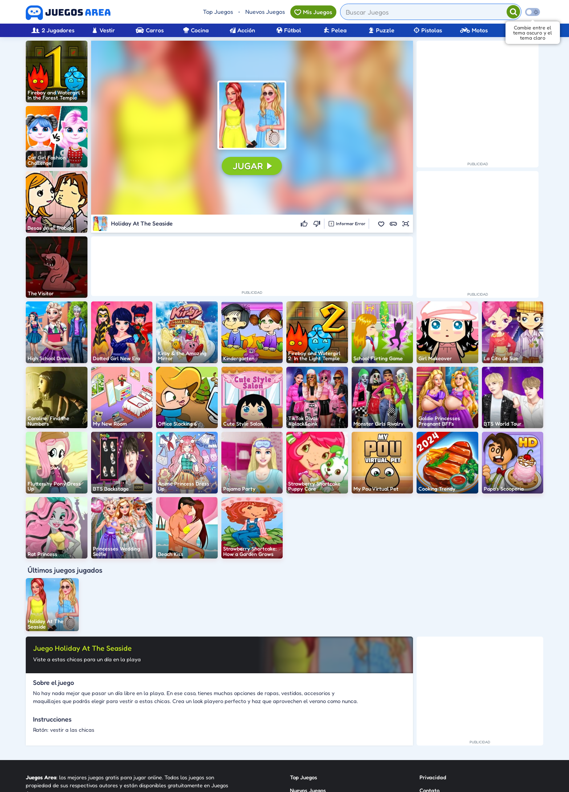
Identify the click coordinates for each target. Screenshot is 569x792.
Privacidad (432, 702)
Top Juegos (218, 11)
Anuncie (429, 742)
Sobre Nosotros (308, 742)
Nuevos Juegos (265, 11)
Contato (429, 715)
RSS (424, 729)
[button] (251, 115)
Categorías (303, 729)
